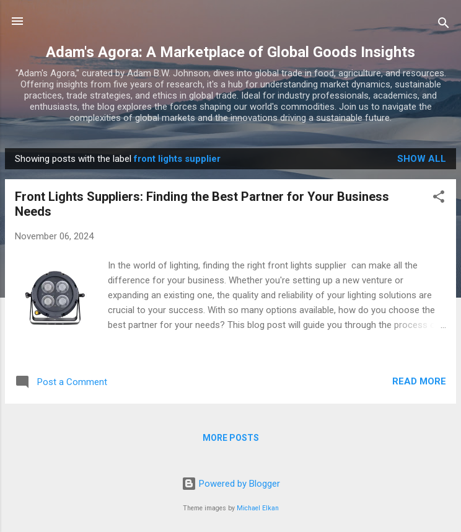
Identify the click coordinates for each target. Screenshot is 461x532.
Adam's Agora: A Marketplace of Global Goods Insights (230, 52)
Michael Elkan (258, 508)
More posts (231, 438)
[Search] (443, 25)
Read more (419, 381)
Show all (421, 158)
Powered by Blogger (231, 483)
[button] (438, 198)
